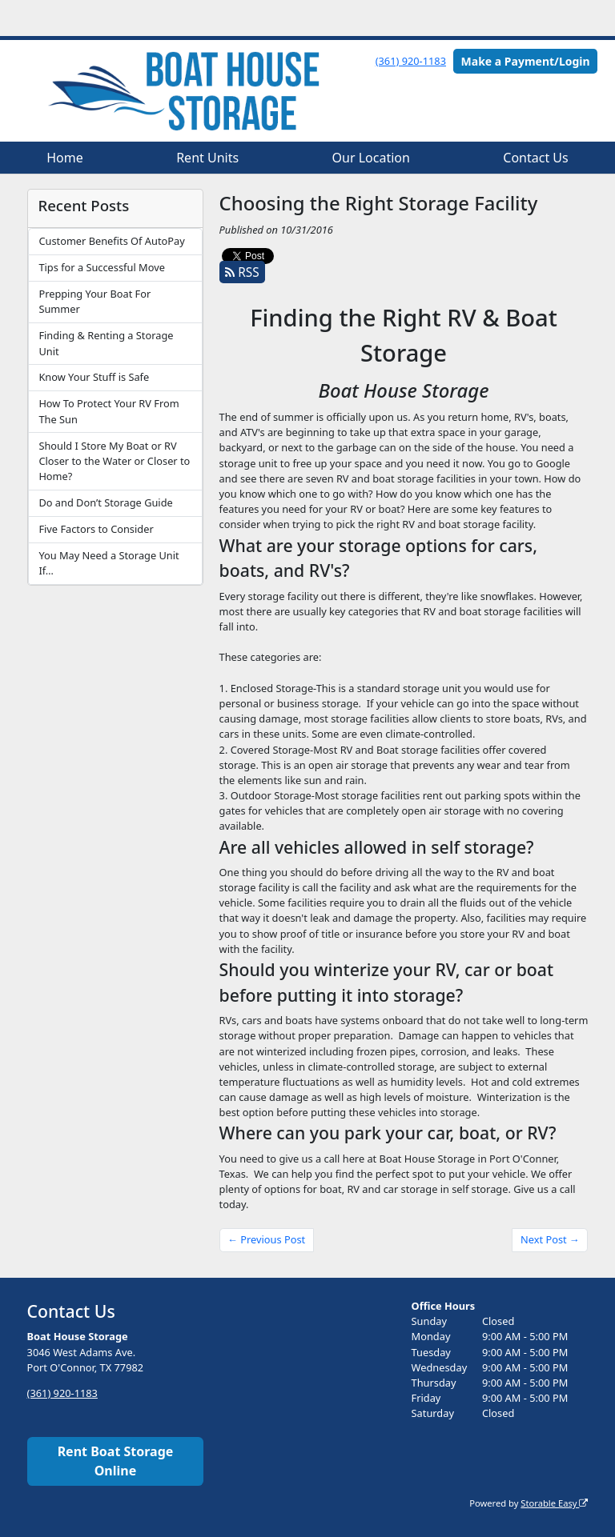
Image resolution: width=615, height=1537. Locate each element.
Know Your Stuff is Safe (93, 377)
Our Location (371, 157)
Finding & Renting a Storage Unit (105, 343)
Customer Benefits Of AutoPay (111, 241)
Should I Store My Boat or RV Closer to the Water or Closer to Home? (114, 460)
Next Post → (550, 1239)
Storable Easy (554, 1503)
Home (64, 157)
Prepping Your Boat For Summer (94, 301)
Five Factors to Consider (95, 529)
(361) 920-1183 (411, 61)
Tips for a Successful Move (101, 267)
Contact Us (535, 157)
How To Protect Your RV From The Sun (108, 411)
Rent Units (207, 157)
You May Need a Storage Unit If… (108, 563)
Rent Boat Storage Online (116, 1461)
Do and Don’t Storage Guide (105, 502)
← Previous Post (266, 1239)
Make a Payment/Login (525, 61)
